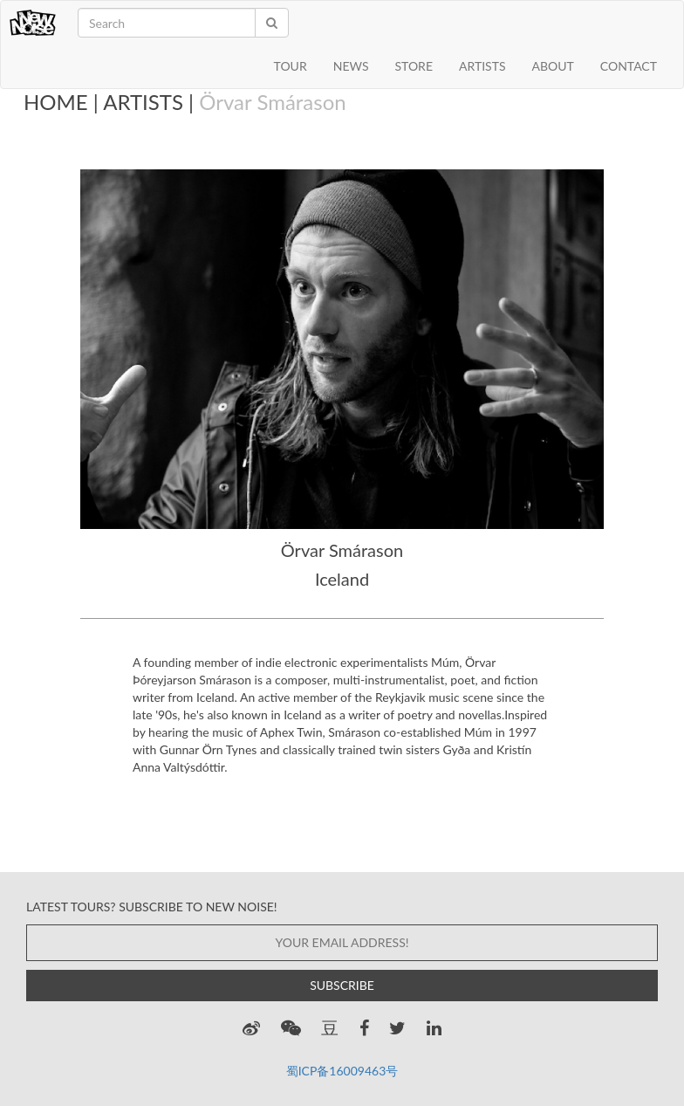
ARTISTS (482, 65)
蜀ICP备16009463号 (342, 1070)
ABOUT (553, 65)
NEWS (351, 65)
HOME (56, 101)
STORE (413, 65)
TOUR (290, 65)
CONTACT (628, 65)
